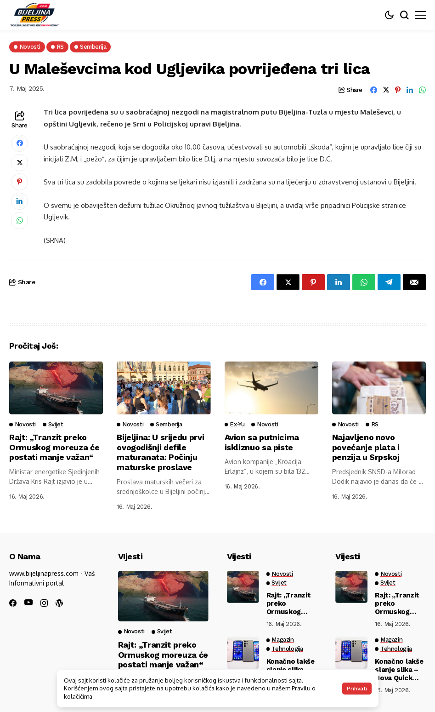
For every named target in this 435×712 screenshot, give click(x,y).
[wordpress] (59, 603)
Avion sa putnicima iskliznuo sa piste (262, 442)
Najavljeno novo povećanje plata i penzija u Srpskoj (366, 447)
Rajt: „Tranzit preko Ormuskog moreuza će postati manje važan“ (54, 447)
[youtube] (28, 603)
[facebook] (13, 603)
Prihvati (357, 688)
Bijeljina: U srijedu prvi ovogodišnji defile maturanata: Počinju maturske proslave (160, 452)
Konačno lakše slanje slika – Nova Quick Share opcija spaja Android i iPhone (400, 669)
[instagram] (44, 603)
